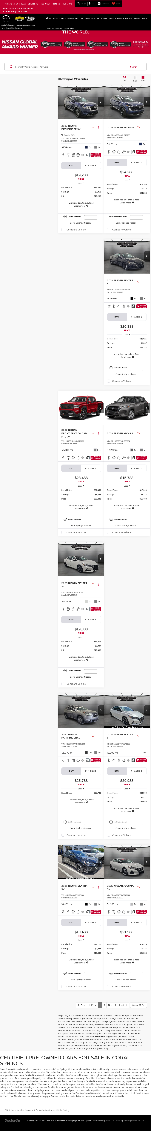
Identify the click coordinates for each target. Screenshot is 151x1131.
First (81, 1005)
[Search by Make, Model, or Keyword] (71, 66)
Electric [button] (129, 18)
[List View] (143, 79)
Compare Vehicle (76, 229)
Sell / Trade (102, 18)
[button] (101, 102)
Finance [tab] (91, 165)
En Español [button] (69, 28)
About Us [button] (50, 28)
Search (133, 66)
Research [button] (59, 28)
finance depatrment (84, 1087)
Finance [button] (120, 18)
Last (123, 1005)
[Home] (47, 18)
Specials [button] (112, 18)
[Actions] (98, 127)
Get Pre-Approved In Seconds (61, 18)
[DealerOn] (12, 1120)
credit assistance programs (113, 1090)
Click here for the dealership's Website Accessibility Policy (37, 1110)
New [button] (77, 18)
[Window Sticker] (96, 155)
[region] (81, 196)
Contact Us (109, 1120)
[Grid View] (134, 79)
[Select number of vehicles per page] (138, 1005)
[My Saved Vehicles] (116, 4)
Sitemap (126, 1120)
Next (112, 1005)
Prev (92, 1005)
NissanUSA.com (137, 1120)
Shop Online (90, 18)
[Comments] (88, 155)
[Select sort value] (125, 79)
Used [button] (82, 18)
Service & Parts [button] (140, 18)
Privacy (119, 1120)
